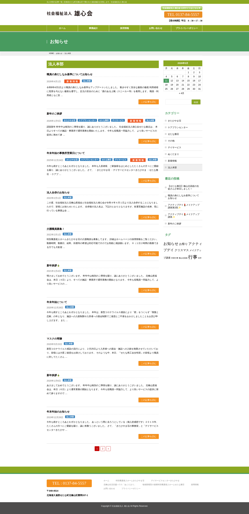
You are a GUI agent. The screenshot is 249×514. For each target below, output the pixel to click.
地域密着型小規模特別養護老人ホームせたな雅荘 (163, 485)
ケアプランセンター (87, 120)
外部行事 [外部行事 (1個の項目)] (174, 258)
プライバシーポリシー (131, 489)
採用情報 (195, 485)
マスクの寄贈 (54, 338)
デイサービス (118, 120)
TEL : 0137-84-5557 (69, 483)
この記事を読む (148, 102)
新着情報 (73, 81)
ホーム (106, 481)
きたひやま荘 (69, 120)
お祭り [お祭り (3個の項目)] (183, 244)
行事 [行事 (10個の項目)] (192, 257)
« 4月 (181, 93)
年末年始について (57, 302)
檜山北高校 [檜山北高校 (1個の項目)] (183, 258)
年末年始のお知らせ (58, 411)
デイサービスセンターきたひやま (165, 481)
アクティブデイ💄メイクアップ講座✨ (183, 215)
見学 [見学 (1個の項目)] (200, 258)
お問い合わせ (109, 489)
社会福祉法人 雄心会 (121, 506)
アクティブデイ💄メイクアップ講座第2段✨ (183, 206)
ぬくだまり (173, 154)
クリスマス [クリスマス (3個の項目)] (182, 250)
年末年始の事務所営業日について (66, 153)
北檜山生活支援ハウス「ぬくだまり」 (120, 485)
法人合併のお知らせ (58, 192)
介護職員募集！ (55, 229)
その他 (171, 140)
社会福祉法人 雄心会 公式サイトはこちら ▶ (182, 8)
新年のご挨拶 (54, 113)
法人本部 (87, 81)
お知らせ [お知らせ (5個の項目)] (170, 244)
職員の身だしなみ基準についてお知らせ (69, 74)
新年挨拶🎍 (53, 265)
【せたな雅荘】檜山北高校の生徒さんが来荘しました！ (183, 187)
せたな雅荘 (104, 120)
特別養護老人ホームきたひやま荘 (130, 481)
